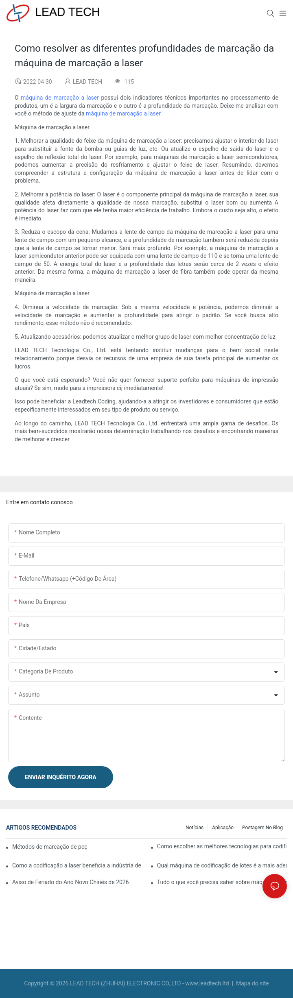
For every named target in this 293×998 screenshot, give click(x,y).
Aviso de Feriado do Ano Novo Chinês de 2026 (70, 882)
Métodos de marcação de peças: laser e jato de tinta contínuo (49, 846)
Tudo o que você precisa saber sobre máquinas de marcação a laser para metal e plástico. (222, 882)
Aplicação (223, 827)
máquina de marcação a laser (61, 97)
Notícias (194, 827)
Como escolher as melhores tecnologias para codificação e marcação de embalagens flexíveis (222, 846)
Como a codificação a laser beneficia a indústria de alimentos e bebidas (77, 865)
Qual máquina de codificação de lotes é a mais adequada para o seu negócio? (222, 865)
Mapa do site (252, 983)
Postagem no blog (262, 827)
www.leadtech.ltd (207, 983)
